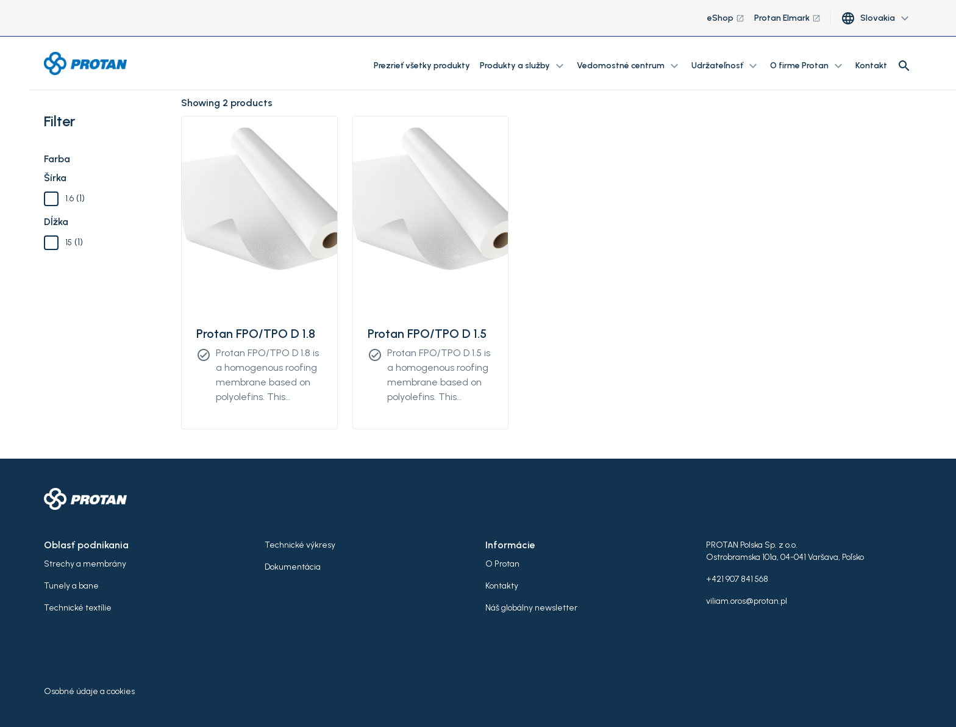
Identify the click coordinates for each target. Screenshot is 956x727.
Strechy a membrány (85, 564)
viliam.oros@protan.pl (746, 601)
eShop (725, 18)
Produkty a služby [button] (523, 66)
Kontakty (501, 586)
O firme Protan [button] (808, 66)
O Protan (502, 564)
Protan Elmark (787, 18)
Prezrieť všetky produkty (422, 65)
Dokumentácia (293, 567)
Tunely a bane (71, 586)
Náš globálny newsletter (531, 608)
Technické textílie (78, 608)
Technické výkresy (300, 545)
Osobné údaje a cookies (89, 691)
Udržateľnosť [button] (725, 66)
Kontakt (871, 65)
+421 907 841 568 (737, 579)
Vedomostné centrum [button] (629, 66)
